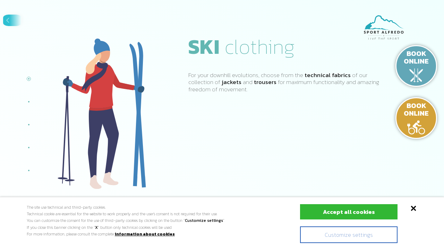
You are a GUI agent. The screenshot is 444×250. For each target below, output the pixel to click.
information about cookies (145, 234)
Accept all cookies (335, 212)
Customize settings (335, 235)
